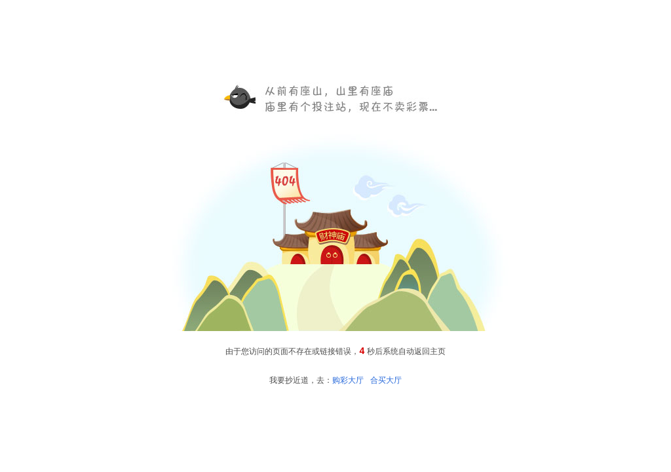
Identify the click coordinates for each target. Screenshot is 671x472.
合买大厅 (386, 380)
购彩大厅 (348, 380)
